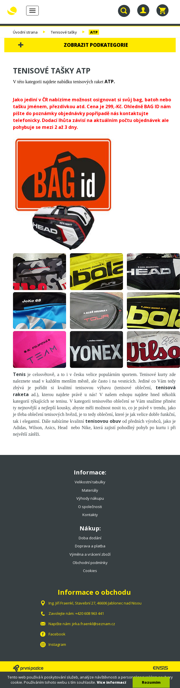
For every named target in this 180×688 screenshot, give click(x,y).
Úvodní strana (25, 32)
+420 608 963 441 (89, 613)
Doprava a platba (90, 546)
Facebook (57, 634)
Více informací (111, 682)
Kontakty (90, 514)
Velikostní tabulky (90, 481)
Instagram (57, 644)
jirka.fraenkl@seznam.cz (93, 623)
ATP (94, 32)
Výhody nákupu (90, 498)
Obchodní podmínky (90, 562)
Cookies (90, 570)
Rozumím (151, 682)
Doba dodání (90, 537)
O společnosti (90, 506)
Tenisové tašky (64, 32)
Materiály (90, 490)
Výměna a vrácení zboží (90, 554)
